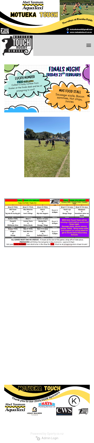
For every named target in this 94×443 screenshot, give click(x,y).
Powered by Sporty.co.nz (47, 433)
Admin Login (47, 438)
